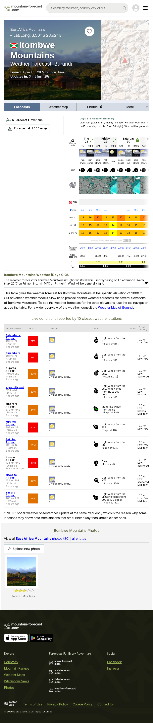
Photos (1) (94, 107)
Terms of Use (32, 704)
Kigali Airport (15, 387)
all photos (79, 539)
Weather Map (58, 107)
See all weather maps (72, 185)
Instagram (114, 668)
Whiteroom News (16, 681)
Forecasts (22, 107)
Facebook (114, 662)
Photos (9, 688)
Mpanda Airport (11, 423)
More (130, 107)
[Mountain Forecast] (23, 8)
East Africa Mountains (27, 30)
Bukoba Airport (11, 441)
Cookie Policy (83, 704)
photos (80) (43, 539)
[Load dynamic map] (125, 61)
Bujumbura (13, 353)
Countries (11, 662)
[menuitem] (22, 107)
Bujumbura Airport (13, 337)
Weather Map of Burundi (115, 307)
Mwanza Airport (11, 476)
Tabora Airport (11, 494)
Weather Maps (14, 675)
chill (72, 233)
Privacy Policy (57, 704)
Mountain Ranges (16, 668)
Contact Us (105, 704)
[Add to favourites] (89, 31)
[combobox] (87, 8)
